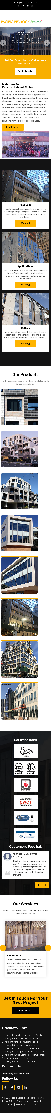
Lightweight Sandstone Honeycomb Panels (22, 1045)
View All (25, 223)
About (26, 1104)
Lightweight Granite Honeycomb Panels (20, 1038)
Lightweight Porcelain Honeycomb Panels (21, 1048)
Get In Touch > (25, 71)
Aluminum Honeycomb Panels (16, 1058)
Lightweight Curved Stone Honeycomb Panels (23, 1055)
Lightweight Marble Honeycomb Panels (20, 1042)
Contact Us (25, 1010)
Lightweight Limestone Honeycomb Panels (22, 1035)
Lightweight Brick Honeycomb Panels (19, 1061)
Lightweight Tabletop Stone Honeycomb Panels (24, 1052)
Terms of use (8, 1101)
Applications (8, 1104)
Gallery (18, 1104)
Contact (34, 1104)
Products (35, 1101)
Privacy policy (23, 1101)
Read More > (13, 127)
